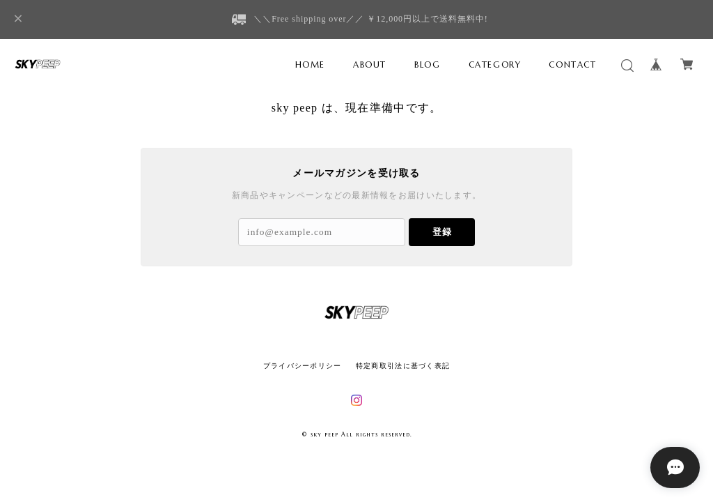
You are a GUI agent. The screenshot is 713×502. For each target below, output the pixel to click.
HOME (310, 64)
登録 (442, 232)
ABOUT (369, 64)
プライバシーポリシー (302, 366)
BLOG (427, 64)
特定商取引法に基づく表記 (403, 366)
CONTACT (572, 64)
